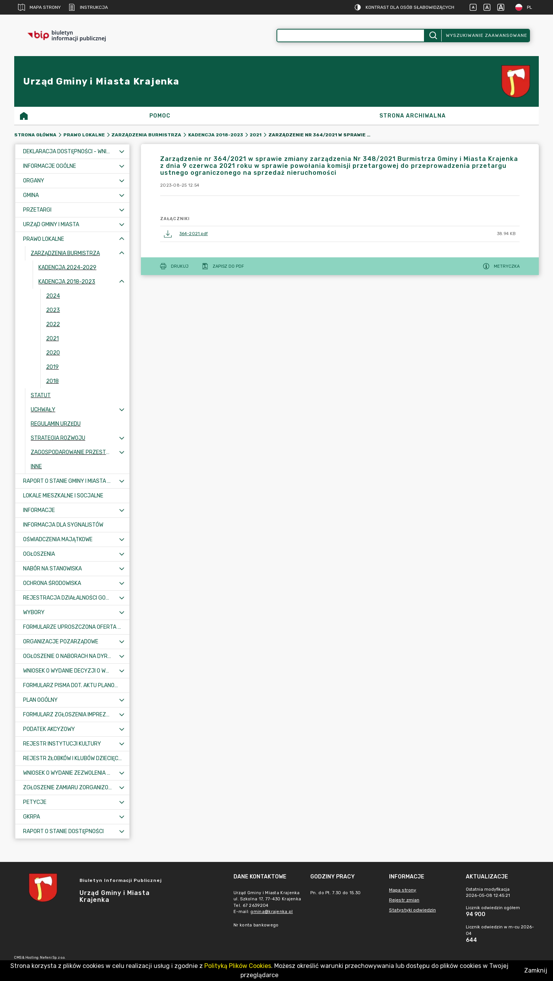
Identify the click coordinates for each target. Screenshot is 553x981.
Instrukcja (88, 7)
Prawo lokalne (84, 135)
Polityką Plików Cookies (237, 965)
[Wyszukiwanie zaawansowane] (350, 35)
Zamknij (535, 970)
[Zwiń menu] (121, 239)
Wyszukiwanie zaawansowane (486, 35)
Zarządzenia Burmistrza (146, 135)
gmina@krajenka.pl (271, 911)
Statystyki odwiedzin (412, 910)
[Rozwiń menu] (121, 151)
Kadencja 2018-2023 (215, 135)
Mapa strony (39, 7)
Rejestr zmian (404, 900)
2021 (256, 135)
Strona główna (35, 135)
